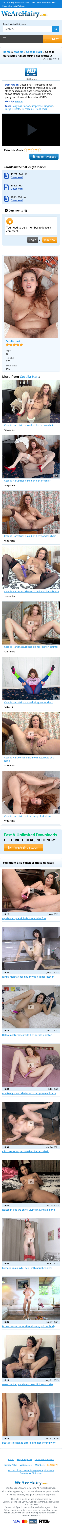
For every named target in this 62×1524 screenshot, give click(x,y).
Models (18, 52)
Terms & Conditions (44, 1459)
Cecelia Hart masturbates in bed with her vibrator (31, 591)
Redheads (41, 108)
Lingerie (48, 106)
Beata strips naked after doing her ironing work (29, 1442)
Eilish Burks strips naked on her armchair (25, 1151)
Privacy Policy (10, 1464)
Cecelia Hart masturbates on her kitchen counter (31, 646)
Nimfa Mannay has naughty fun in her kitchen (28, 976)
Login (32, 240)
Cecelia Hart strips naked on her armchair (27, 480)
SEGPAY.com (14, 1512)
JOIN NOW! (52, 39)
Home (7, 52)
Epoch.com (21, 1507)
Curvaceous (28, 108)
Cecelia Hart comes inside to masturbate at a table (29, 759)
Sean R (19, 101)
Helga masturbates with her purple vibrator (27, 1035)
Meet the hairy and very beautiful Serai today (27, 1384)
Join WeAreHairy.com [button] (23, 847)
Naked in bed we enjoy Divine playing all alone (28, 1209)
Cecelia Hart (34, 52)
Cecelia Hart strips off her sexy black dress (27, 816)
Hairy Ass (17, 106)
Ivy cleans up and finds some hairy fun (24, 918)
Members (39, 1464)
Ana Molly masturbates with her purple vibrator (29, 1093)
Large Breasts (12, 108)
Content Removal (31, 1515)
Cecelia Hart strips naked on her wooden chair (30, 536)
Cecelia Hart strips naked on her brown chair (29, 425)
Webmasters (26, 1464)
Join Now (49, 240)
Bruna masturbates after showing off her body (28, 1326)
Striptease (37, 106)
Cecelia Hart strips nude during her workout (28, 702)
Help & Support (24, 1459)
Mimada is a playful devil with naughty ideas (27, 1268)
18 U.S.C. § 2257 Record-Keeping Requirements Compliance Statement (31, 1472)
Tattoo (26, 106)
